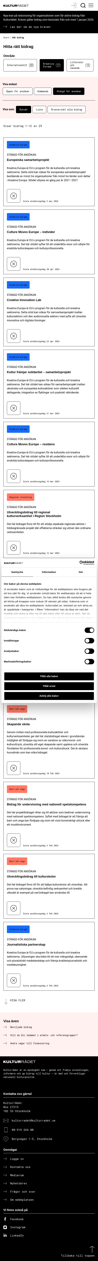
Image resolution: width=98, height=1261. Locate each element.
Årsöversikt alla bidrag (66, 109)
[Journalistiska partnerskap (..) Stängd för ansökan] (49, 956)
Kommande (42, 91)
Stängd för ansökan (69, 91)
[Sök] (83, 5)
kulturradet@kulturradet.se (33, 1120)
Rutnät (23, 109)
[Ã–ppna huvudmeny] (91, 5)
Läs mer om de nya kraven (30, 27)
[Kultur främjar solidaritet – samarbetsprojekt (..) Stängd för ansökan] (49, 384)
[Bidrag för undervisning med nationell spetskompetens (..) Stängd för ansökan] (49, 816)
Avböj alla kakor (49, 695)
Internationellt (20, 65)
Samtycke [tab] (17, 572)
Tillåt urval (49, 686)
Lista (39, 109)
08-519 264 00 (23, 1129)
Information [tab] (49, 572)
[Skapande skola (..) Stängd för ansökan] (49, 740)
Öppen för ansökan (17, 91)
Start (6, 37)
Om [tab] (81, 572)
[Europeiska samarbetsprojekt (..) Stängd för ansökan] (49, 171)
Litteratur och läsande (80, 65)
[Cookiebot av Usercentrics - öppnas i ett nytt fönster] (79, 563)
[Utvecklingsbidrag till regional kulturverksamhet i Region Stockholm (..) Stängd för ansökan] (49, 524)
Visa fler (17, 1000)
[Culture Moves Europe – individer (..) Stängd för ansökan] (49, 242)
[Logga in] (74, 5)
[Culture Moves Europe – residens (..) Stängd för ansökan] (49, 454)
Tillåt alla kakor (49, 676)
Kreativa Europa (51, 65)
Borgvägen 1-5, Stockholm (32, 1139)
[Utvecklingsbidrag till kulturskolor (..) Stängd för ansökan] (49, 886)
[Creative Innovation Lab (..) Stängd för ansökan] (49, 312)
